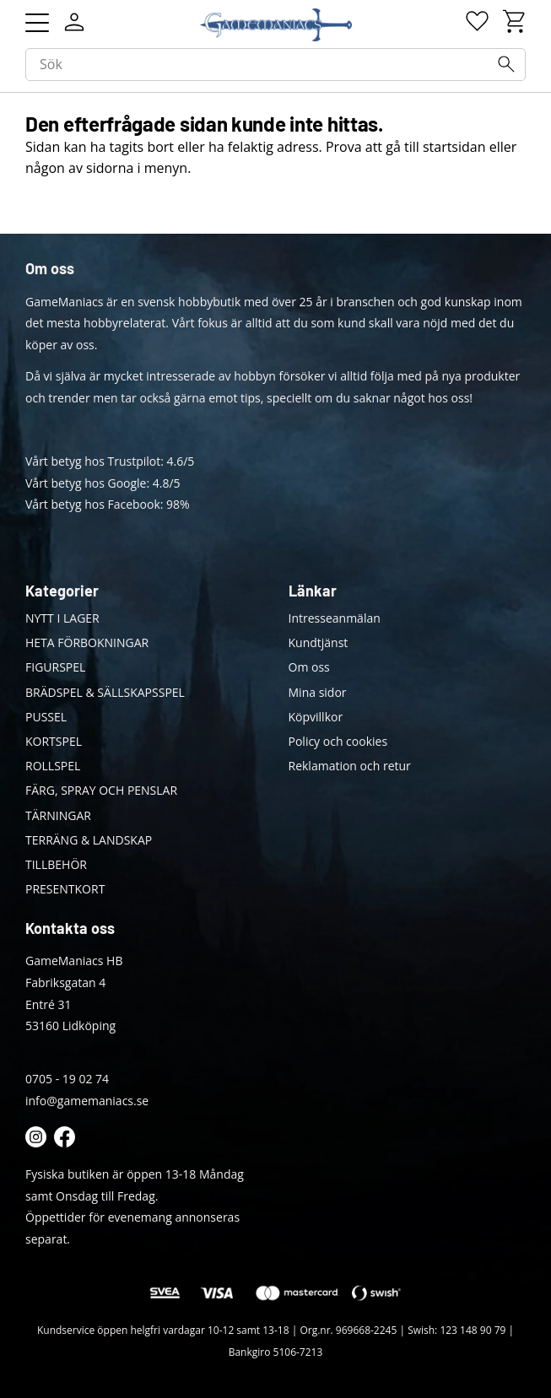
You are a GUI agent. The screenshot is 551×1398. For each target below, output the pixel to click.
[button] (37, 23)
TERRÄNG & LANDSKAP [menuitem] (88, 840)
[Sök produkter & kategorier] (275, 65)
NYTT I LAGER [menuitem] (62, 618)
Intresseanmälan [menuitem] (335, 618)
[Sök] (506, 64)
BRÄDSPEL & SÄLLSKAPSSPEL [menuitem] (105, 692)
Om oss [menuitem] (309, 667)
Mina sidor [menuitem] (318, 692)
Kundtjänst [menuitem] (318, 642)
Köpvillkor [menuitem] (316, 717)
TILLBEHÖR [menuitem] (56, 864)
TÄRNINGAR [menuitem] (58, 815)
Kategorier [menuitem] (62, 590)
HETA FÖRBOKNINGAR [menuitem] (87, 642)
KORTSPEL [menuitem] (53, 741)
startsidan (454, 147)
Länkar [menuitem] (313, 590)
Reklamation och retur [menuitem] (350, 766)
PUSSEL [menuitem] (46, 717)
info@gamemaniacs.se (87, 1101)
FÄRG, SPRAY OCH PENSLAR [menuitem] (101, 790)
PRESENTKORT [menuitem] (65, 889)
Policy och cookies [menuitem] (338, 741)
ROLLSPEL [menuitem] (52, 766)
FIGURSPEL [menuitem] (55, 667)
